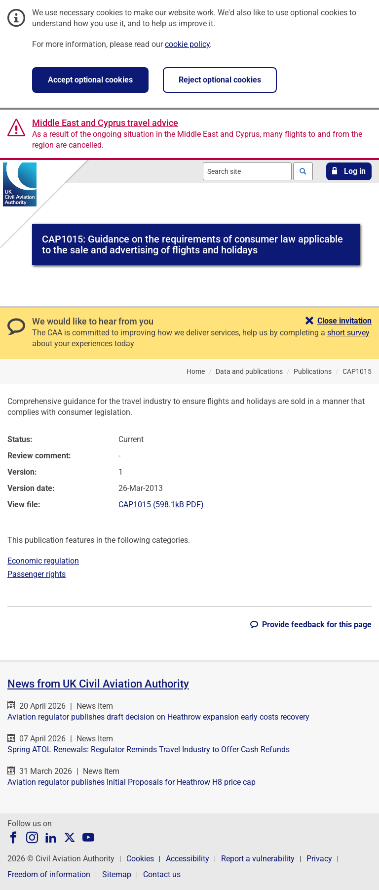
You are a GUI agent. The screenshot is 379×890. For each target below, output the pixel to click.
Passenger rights (36, 574)
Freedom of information (48, 874)
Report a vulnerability (258, 858)
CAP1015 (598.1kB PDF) (161, 504)
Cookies (140, 858)
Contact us (162, 874)
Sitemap (116, 874)
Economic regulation (43, 561)
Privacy (319, 858)
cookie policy (187, 44)
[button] (349, 171)
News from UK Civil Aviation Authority (98, 684)
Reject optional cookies (220, 79)
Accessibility (187, 858)
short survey (348, 332)
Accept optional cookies (90, 79)
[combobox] (247, 171)
